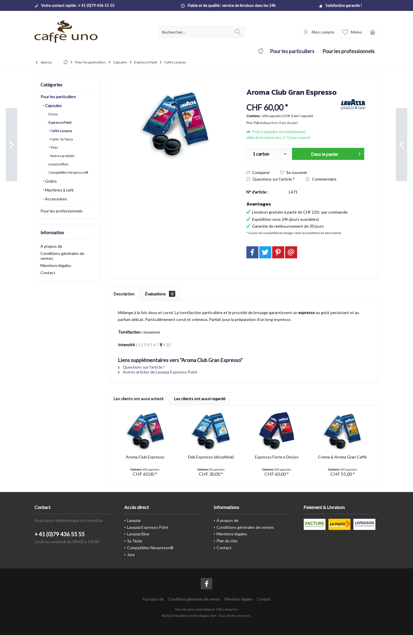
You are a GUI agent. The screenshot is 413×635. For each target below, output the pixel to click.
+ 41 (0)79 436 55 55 (59, 534)
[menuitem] (373, 32)
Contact (47, 272)
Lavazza (134, 520)
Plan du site (227, 540)
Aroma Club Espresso (145, 456)
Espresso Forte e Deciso (277, 456)
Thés (54, 147)
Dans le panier (336, 153)
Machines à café (59, 189)
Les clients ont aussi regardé (199, 398)
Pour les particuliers (58, 96)
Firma (53, 114)
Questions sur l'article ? (270, 179)
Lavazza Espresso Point (148, 527)
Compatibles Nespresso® (68, 172)
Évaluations (160, 294)
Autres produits (62, 156)
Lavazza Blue (58, 164)
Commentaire (320, 179)
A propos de (51, 246)
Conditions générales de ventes (62, 256)
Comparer (258, 172)
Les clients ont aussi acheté (138, 398)
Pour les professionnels (61, 210)
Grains (50, 181)
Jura (131, 554)
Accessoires (55, 198)
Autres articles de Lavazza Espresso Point (157, 371)
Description (124, 293)
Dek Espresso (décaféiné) (211, 456)
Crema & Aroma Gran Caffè (342, 456)
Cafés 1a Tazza (61, 139)
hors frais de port (285, 123)
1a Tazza (134, 540)
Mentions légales (55, 265)
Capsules (53, 105)
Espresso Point (59, 122)
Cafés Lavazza (61, 131)
